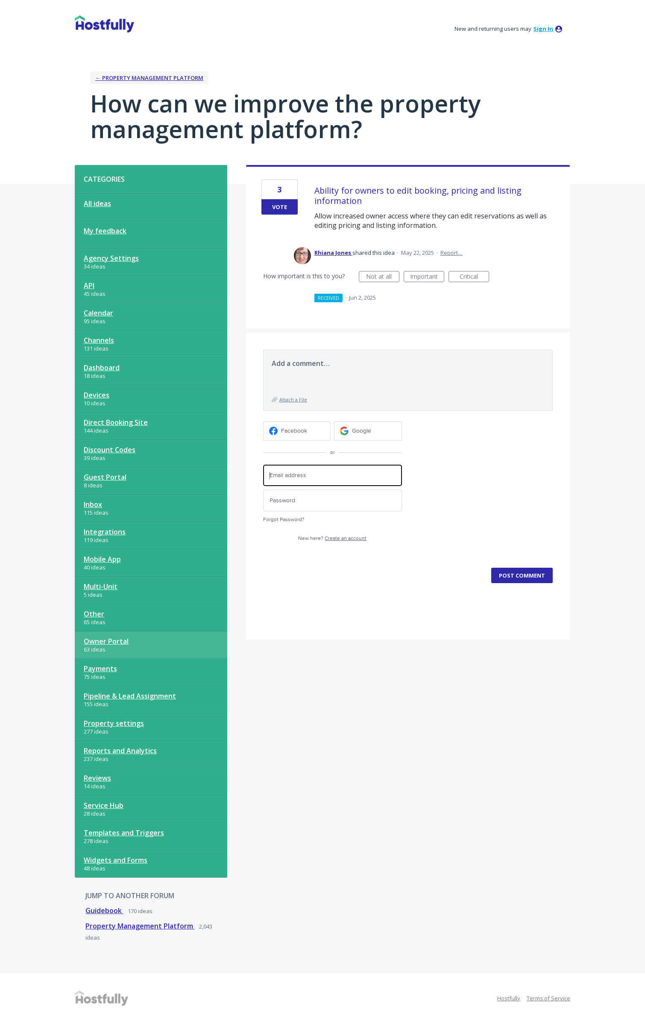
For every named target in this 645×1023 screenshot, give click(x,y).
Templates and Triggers (124, 832)
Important (427, 277)
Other (94, 614)
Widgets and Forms (115, 860)
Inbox (93, 504)
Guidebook (104, 910)
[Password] (332, 500)
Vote (279, 207)
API (89, 285)
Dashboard (102, 367)
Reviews (97, 778)
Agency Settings (111, 258)
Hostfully (508, 998)
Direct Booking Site (116, 422)
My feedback (105, 231)
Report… (451, 252)
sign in (543, 28)
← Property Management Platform (149, 78)
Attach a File (293, 399)
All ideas (97, 203)
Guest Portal (105, 477)
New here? (332, 538)
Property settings (114, 723)
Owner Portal (106, 641)
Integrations (105, 532)
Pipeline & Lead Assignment (130, 696)
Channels (99, 340)
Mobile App (102, 559)
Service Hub (103, 805)
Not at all (382, 277)
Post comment (522, 575)
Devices (96, 395)
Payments (100, 668)
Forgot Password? (284, 519)
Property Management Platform (140, 926)
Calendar (98, 313)
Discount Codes (109, 449)
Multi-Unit (100, 586)
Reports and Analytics (120, 750)
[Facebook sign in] (297, 431)
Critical (474, 277)
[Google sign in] (368, 431)
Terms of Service (548, 998)
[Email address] (332, 475)
